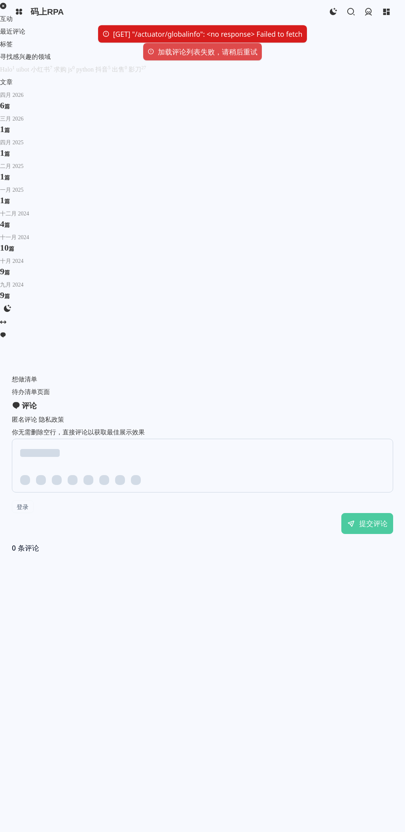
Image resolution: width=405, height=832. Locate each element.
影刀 (137, 69)
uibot (23, 69)
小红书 (42, 69)
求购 (61, 69)
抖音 (103, 69)
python (85, 69)
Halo (8, 69)
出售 (120, 69)
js (72, 69)
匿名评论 (24, 419)
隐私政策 (51, 419)
